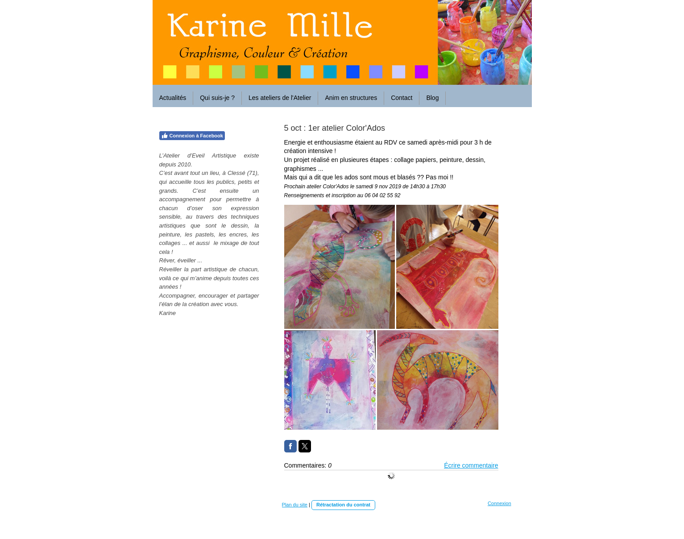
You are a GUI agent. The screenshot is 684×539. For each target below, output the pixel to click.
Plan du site (294, 504)
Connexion (499, 503)
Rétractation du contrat (343, 504)
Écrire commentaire (471, 465)
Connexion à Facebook (192, 135)
